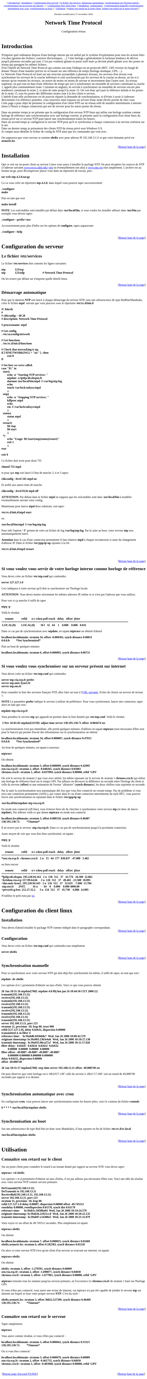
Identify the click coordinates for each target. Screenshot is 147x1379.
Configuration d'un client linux (61, 5)
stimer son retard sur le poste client (84, 8)
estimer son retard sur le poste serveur (119, 8)
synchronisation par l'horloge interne (122, 2)
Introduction (14, 2)
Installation (26, 2)
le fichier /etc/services (70, 2)
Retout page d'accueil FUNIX (20, 1373)
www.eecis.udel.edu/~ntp (38, 167)
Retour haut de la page (132, 146)
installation (83, 5)
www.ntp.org (95, 167)
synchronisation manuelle (116, 5)
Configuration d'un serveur (46, 2)
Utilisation (60, 8)
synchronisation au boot (41, 8)
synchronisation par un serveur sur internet (24, 5)
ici (33, 895)
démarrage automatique (93, 2)
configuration (96, 5)
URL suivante (90, 692)
